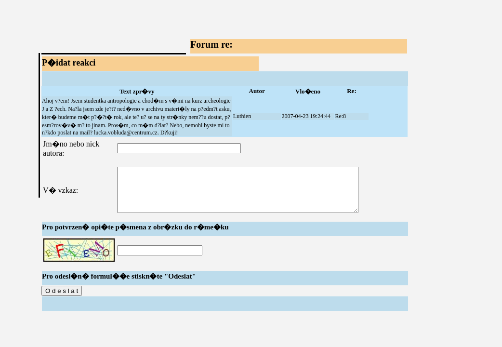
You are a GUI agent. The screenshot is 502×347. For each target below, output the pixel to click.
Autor (257, 90)
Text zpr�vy (136, 91)
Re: (352, 90)
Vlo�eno (307, 91)
